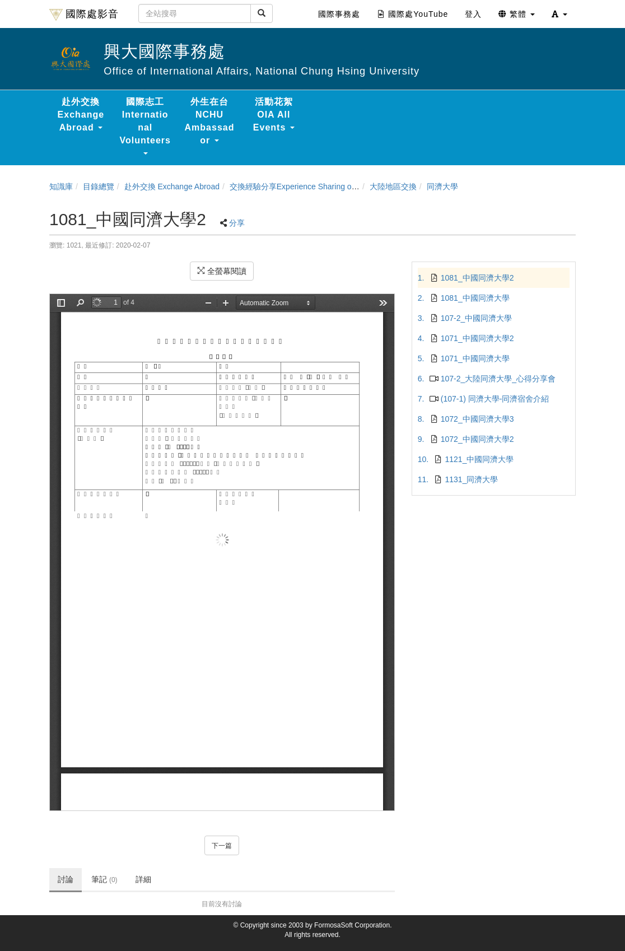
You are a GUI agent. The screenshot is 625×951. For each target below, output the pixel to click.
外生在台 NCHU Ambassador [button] (210, 121)
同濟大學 (442, 186)
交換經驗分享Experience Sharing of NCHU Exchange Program (339, 186)
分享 (237, 222)
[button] (559, 14)
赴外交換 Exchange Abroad (172, 186)
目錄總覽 (98, 186)
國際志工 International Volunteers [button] (145, 126)
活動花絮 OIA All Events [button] (274, 114)
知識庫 (61, 186)
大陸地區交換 (393, 186)
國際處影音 (84, 14)
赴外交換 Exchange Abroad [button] (81, 114)
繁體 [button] (516, 14)
